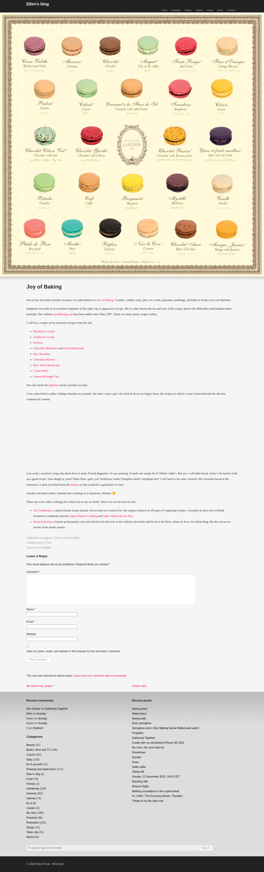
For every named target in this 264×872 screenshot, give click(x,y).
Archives (231, 10)
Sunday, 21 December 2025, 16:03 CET (156, 776)
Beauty (30, 744)
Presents (31, 817)
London (30, 808)
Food (48, 542)
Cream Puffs (40, 370)
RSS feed (57, 864)
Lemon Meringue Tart (46, 376)
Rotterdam (32, 822)
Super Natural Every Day (118, 516)
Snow (135, 762)
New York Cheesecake (46, 365)
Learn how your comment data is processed (100, 675)
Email (30, 621)
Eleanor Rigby (140, 786)
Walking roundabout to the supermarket (155, 791)
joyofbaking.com (63, 314)
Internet (31, 798)
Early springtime (141, 723)
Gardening (32, 788)
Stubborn (37, 728)
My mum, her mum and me (148, 747)
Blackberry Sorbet (44, 331)
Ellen (77, 537)
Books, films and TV (38, 749)
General (31, 793)
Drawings (176, 10)
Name (30, 609)
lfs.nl (29, 803)
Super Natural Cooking (83, 516)
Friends (30, 783)
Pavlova (38, 342)
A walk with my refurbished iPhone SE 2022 (158, 742)
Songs (210, 10)
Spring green (139, 708)
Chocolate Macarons (45, 348)
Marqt (74, 484)
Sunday (41, 713)
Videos (199, 10)
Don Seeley (33, 708)
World (30, 837)
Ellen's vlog (33, 774)
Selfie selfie (139, 767)
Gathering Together (56, 708)
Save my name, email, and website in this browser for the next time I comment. (73, 651)
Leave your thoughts (38, 547)
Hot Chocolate (41, 354)
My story (31, 812)
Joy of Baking (105, 300)
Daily (29, 759)
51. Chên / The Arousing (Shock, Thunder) (157, 796)
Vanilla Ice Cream (44, 337)
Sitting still (138, 771)
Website (31, 634)
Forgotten (137, 733)
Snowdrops (138, 752)
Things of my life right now (147, 800)
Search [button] (206, 847)
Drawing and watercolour (41, 769)
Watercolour (139, 713)
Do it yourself (34, 764)
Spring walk (139, 718)
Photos (188, 10)
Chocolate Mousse (44, 359)
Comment (33, 571)
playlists (54, 385)
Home (164, 10)
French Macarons (73, 348)
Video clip (32, 832)
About (220, 10)
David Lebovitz (42, 521)
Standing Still (140, 781)
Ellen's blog (37, 4)
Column (31, 754)
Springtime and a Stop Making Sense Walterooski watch (165, 728)
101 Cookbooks (42, 510)
